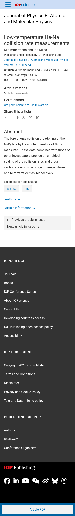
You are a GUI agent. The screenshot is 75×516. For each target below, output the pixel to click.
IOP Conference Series (20, 292)
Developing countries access (24, 318)
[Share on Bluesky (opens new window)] (37, 117)
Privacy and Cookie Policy (22, 392)
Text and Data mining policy (23, 401)
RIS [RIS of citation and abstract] (27, 188)
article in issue (26, 220)
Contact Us (12, 309)
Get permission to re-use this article (26, 105)
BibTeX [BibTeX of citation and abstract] (11, 188)
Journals (10, 274)
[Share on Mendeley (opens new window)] (30, 117)
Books (8, 283)
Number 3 (25, 65)
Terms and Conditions (19, 374)
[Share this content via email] (5, 117)
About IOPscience (16, 300)
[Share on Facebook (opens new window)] (18, 117)
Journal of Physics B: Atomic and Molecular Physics (36, 59)
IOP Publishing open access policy (28, 327)
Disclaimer (11, 383)
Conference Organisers (20, 448)
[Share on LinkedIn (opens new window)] (12, 117)
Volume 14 (10, 65)
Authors (9, 430)
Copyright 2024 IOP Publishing (25, 365)
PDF (37, 510)
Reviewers (11, 439)
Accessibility (13, 336)
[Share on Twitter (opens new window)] (23, 117)
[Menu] (8, 4)
